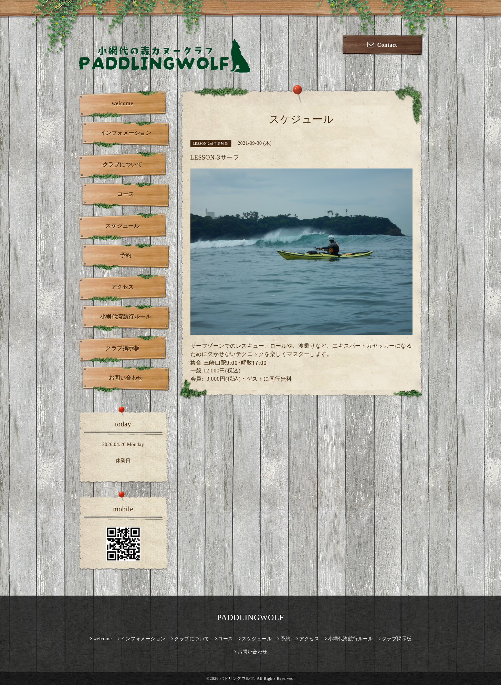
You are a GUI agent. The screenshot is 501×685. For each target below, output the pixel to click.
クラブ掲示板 (122, 348)
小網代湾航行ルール (126, 316)
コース (125, 194)
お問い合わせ (126, 378)
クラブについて (123, 164)
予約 (126, 255)
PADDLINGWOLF (250, 617)
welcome (122, 103)
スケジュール (122, 226)
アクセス (122, 287)
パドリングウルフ (237, 678)
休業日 (123, 460)
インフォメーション (126, 133)
